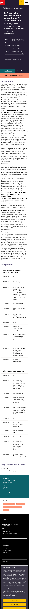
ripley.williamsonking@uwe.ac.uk (18, 53)
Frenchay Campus (7, 503)
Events (6, 7)
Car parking (5, 552)
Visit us (4, 555)
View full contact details (7, 535)
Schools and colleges (8, 507)
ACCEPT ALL (14, 606)
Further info (20, 48)
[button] (17, 71)
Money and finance (20, 503)
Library (4, 566)
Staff (15, 507)
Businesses (6, 510)
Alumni (19, 507)
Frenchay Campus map (11, 492)
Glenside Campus (6, 550)
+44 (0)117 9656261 (12, 533)
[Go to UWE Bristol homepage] (3, 7)
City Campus (5, 545)
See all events (8, 71)
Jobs (3, 569)
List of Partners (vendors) (8, 602)
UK (13, 503)
